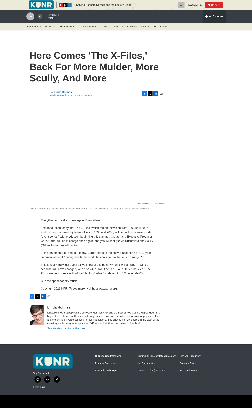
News (49, 33)
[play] (30, 23)
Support (32, 33)
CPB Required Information (108, 363)
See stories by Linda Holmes (66, 335)
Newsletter (196, 8)
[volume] (40, 23)
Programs (66, 33)
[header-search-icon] (182, 8)
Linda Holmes (63, 99)
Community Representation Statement (156, 363)
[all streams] (214, 23)
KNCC (107, 33)
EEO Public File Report (106, 377)
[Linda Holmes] (37, 322)
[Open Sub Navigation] (40, 33)
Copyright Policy (188, 370)
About (164, 33)
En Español (89, 33)
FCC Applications (188, 377)
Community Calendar (142, 33)
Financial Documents (105, 370)
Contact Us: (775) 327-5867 (151, 377)
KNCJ (117, 33)
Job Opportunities (146, 370)
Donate (217, 8)
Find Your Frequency (190, 363)
